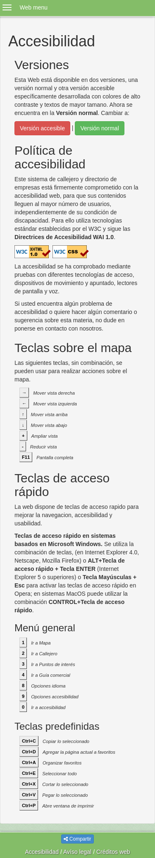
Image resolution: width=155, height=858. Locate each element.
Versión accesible (42, 128)
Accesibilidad (42, 851)
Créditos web (113, 851)
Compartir (77, 839)
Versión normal (99, 128)
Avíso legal (77, 851)
